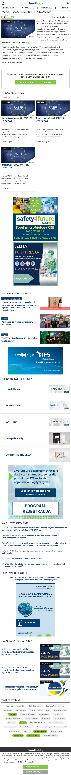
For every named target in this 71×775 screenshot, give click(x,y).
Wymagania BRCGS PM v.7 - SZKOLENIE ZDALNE (22, 558)
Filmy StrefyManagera (60, 710)
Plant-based (11, 723)
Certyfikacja (7, 710)
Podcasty (23, 723)
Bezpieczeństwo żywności (55, 706)
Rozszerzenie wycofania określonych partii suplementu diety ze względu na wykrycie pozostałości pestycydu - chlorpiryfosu (18, 306)
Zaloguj (46, 82)
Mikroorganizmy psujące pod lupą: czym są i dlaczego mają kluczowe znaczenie (19, 688)
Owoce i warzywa (59, 718)
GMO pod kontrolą (14, 438)
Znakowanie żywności (50, 735)
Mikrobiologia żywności (13, 718)
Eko (47, 710)
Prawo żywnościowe (37, 723)
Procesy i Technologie (56, 723)
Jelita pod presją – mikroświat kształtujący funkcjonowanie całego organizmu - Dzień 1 (17, 670)
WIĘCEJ (64, 8)
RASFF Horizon (13, 405)
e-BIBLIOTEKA (8, 8)
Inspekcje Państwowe (28, 714)
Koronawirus (58, 714)
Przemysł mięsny (9, 727)
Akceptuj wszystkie (34, 767)
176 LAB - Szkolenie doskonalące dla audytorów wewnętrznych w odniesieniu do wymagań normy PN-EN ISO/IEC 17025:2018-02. (34, 529)
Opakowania (45, 718)
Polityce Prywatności (26, 762)
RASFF (18, 97)
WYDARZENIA (28, 8)
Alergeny (10, 706)
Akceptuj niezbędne (34, 772)
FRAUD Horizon (13, 389)
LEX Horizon (11, 422)
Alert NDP (20, 706)
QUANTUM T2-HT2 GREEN (18, 454)
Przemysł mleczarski (26, 727)
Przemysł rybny (14, 731)
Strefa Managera (40, 731)
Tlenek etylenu (18, 735)
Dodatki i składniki (36, 710)
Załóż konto (25, 82)
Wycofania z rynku (33, 735)
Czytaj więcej (6, 142)
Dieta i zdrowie (21, 710)
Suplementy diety (56, 731)
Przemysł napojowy (43, 727)
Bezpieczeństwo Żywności (61, 17)
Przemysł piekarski (60, 727)
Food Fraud (12, 714)
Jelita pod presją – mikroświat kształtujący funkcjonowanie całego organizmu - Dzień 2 (17, 652)
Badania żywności (35, 706)
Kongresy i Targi (44, 714)
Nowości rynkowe (31, 718)
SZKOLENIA (46, 8)
